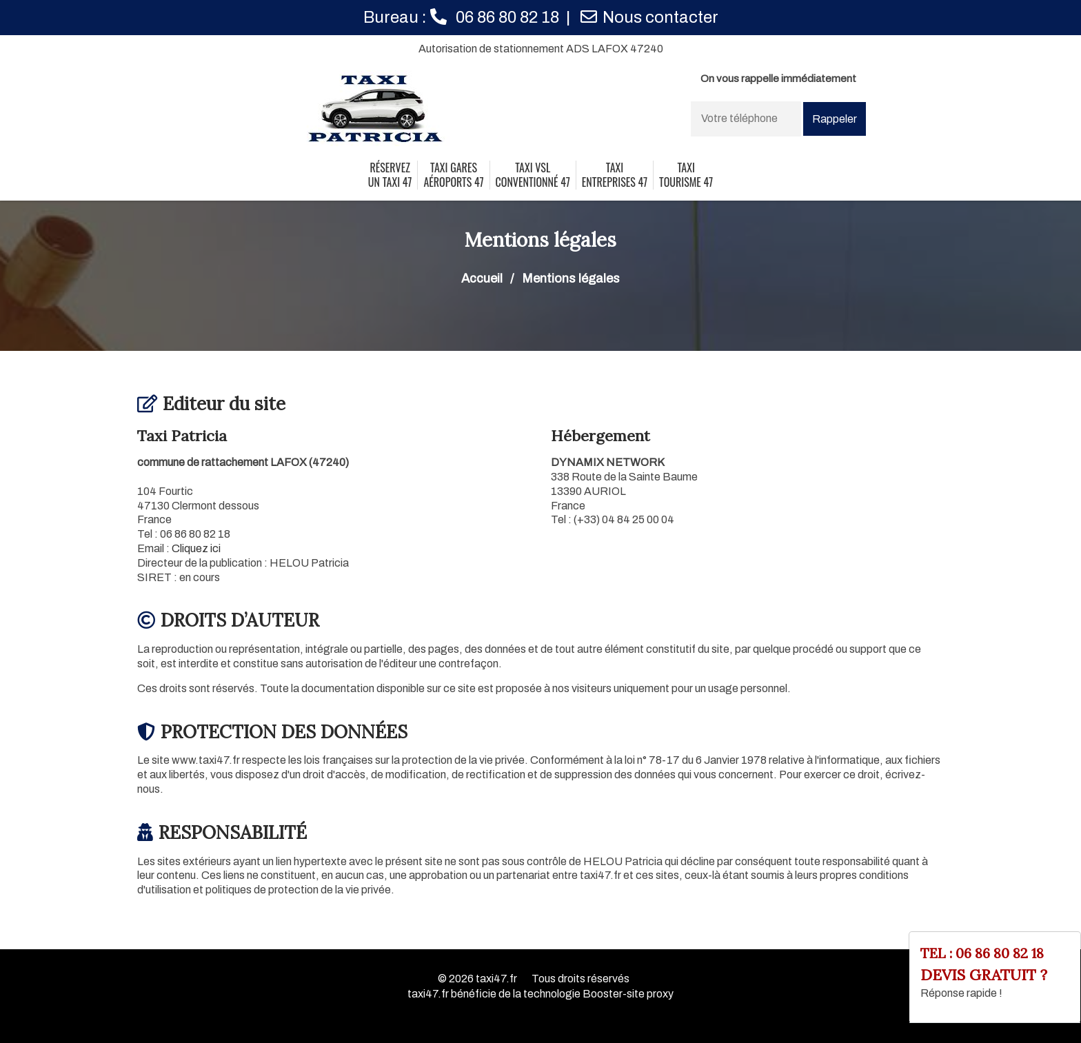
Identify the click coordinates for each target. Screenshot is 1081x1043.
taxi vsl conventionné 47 (533, 175)
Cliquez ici (196, 548)
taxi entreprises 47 (614, 175)
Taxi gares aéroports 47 (453, 175)
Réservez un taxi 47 (390, 175)
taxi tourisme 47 (686, 175)
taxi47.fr (496, 978)
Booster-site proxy (628, 994)
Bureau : (461, 17)
